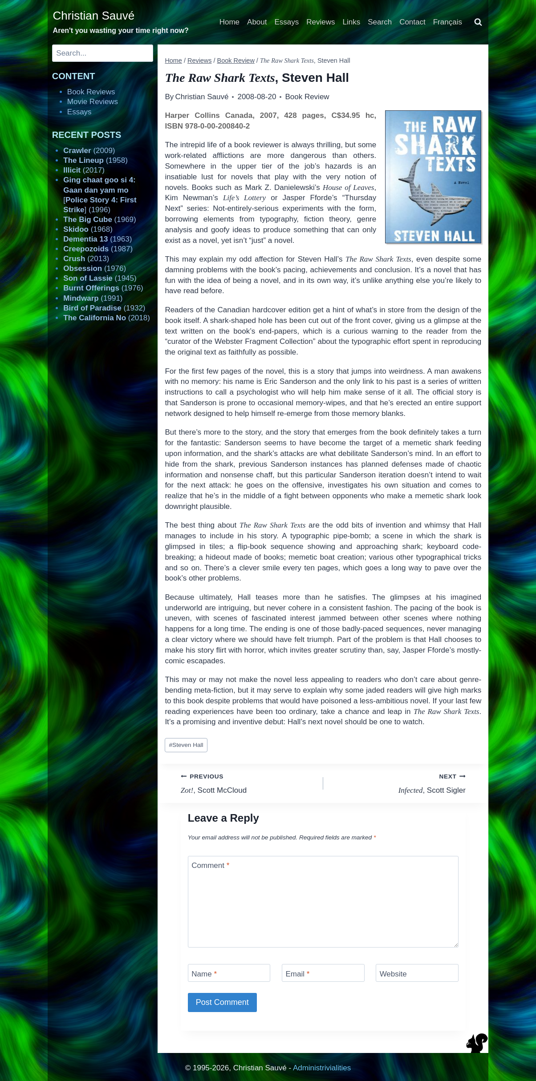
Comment (210, 865)
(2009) (89, 150)
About (257, 22)
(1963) (97, 239)
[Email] (323, 972)
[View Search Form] (478, 22)
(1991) (92, 298)
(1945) (99, 278)
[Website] (417, 972)
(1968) (88, 229)
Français (447, 22)
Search (380, 22)
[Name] (229, 972)
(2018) (106, 318)
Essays (287, 22)
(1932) (104, 308)
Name (204, 973)
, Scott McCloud (248, 783)
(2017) (84, 170)
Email (297, 973)
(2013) (86, 258)
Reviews (320, 22)
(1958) (95, 160)
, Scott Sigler (398, 783)
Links (352, 22)
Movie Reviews (92, 101)
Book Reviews (91, 92)
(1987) (98, 249)
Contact (412, 22)
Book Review (307, 97)
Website (393, 973)
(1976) (94, 268)
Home (229, 22)
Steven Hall (186, 745)
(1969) (99, 219)
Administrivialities (322, 1068)
